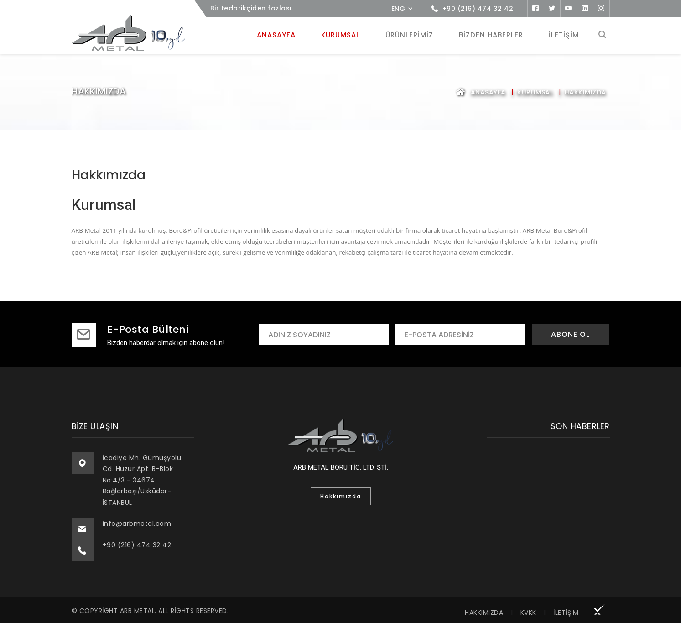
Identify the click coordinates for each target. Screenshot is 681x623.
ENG (398, 8)
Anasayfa (488, 90)
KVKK (528, 611)
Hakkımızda (484, 611)
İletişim (565, 611)
